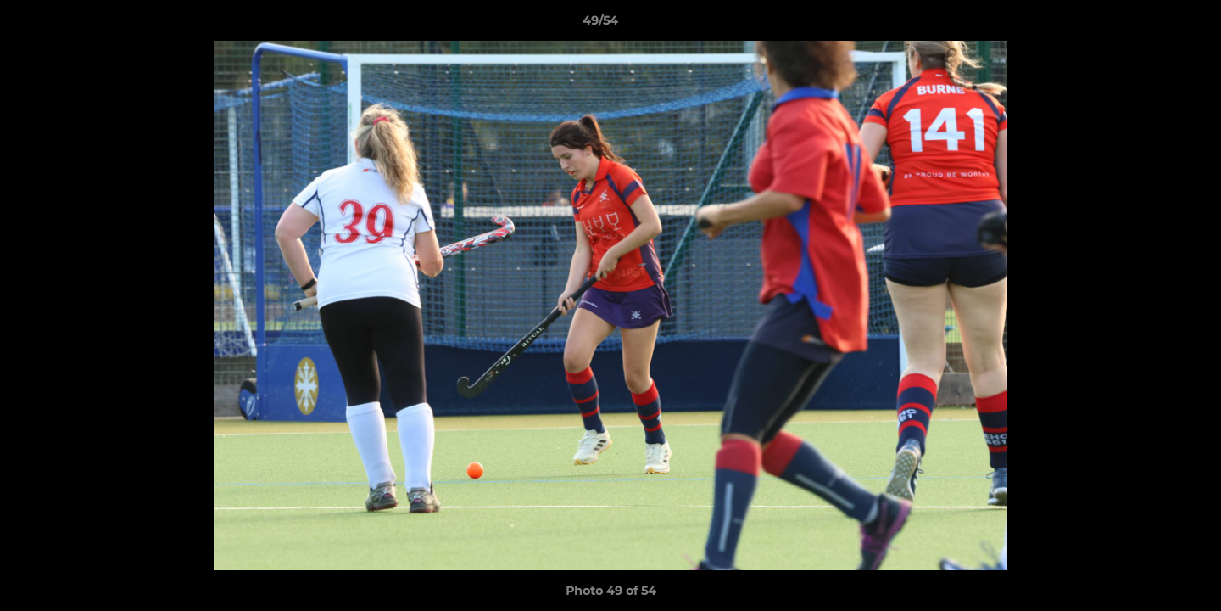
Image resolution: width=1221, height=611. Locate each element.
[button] (1150, 24)
